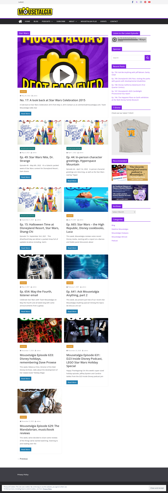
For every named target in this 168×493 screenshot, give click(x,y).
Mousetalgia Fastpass (27, 148)
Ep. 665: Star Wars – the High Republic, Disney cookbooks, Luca (85, 227)
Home (27, 21)
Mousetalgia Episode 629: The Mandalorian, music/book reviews (39, 429)
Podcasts (46, 21)
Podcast (23, 91)
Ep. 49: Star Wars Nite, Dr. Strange (37, 159)
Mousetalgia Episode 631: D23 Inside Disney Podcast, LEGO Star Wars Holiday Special (84, 360)
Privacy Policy (23, 474)
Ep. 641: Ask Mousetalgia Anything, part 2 (82, 293)
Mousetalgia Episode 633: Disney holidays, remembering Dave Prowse (38, 358)
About (71, 21)
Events (103, 21)
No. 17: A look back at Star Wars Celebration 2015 (52, 100)
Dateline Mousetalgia (120, 229)
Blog (36, 21)
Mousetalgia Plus (89, 21)
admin (35, 96)
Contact (114, 21)
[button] (51, 21)
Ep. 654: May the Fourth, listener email (36, 293)
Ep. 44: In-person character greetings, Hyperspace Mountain (84, 160)
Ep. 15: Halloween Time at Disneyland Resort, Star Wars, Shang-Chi (39, 227)
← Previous (23, 459)
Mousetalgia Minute (119, 237)
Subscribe (61, 21)
